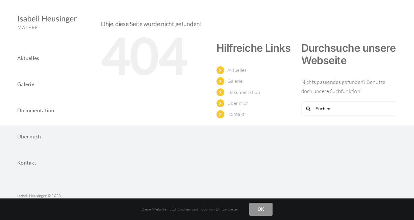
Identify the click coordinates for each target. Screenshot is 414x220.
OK (261, 209)
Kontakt (235, 114)
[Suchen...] (349, 108)
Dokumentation (243, 92)
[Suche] (308, 108)
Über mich (237, 103)
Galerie (234, 81)
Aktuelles (236, 70)
